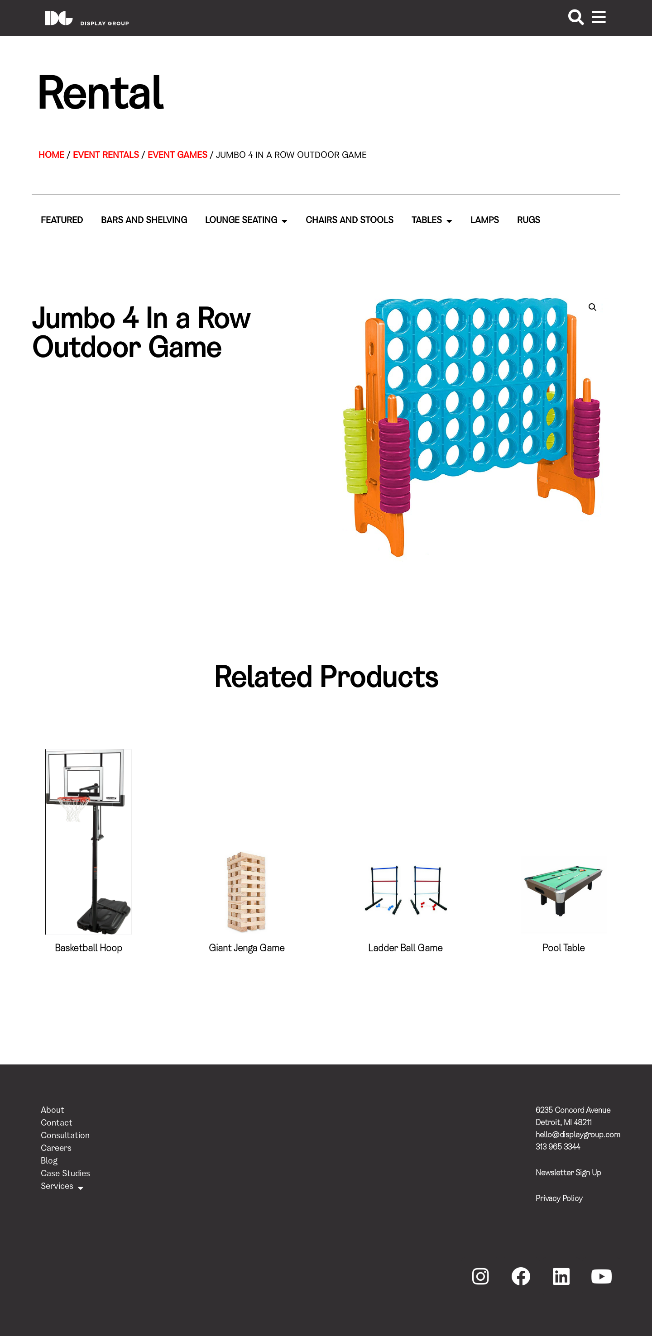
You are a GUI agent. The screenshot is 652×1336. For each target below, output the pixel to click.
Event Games (177, 156)
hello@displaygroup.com (578, 1135)
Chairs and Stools (349, 221)
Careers (56, 1149)
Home (51, 156)
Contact (56, 1124)
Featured (62, 221)
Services (62, 1187)
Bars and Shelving (144, 221)
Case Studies (65, 1174)
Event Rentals (106, 156)
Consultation (65, 1136)
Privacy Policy (559, 1199)
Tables (432, 221)
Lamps (484, 221)
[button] (593, 307)
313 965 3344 (558, 1148)
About (52, 1111)
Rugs (528, 221)
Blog (49, 1162)
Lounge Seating (246, 221)
